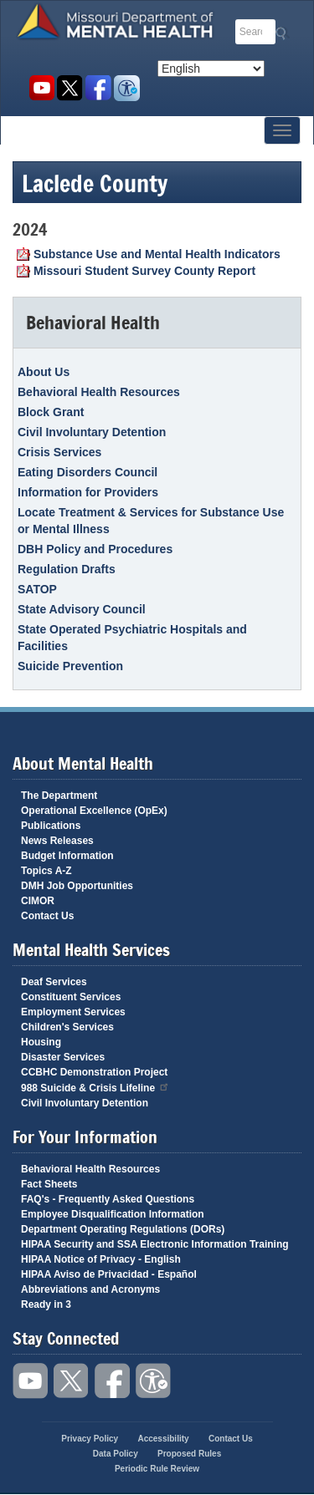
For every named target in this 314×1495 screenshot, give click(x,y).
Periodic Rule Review (157, 1468)
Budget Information (67, 856)
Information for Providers (88, 492)
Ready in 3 (46, 1304)
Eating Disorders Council (87, 472)
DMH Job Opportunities (77, 886)
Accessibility (127, 88)
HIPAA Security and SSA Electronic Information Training (155, 1244)
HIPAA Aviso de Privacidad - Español (109, 1274)
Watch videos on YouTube (41, 88)
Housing (41, 1042)
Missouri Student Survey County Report (144, 270)
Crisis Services (59, 452)
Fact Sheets (49, 1184)
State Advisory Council (82, 609)
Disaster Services (63, 1057)
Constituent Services (71, 997)
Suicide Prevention (70, 666)
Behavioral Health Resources (99, 392)
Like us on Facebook (98, 88)
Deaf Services (54, 982)
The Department (59, 795)
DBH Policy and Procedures (95, 549)
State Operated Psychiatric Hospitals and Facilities (132, 638)
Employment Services (73, 1012)
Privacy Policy (89, 1438)
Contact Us (47, 916)
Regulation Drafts (67, 569)
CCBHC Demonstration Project (94, 1072)
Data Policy (115, 1453)
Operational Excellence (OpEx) (94, 810)
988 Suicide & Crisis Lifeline (95, 1087)
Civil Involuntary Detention (92, 432)
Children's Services (67, 1027)
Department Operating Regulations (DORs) (122, 1229)
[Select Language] (211, 68)
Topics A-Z (46, 871)
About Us (43, 372)
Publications (50, 825)
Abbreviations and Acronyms (90, 1289)
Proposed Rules (189, 1453)
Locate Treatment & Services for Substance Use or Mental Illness (151, 521)
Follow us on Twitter (70, 88)
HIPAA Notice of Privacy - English (101, 1259)
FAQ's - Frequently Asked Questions (107, 1199)
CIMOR (37, 901)
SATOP (37, 589)
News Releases (57, 841)
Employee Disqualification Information (112, 1214)
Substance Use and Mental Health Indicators (157, 254)
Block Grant (51, 412)
